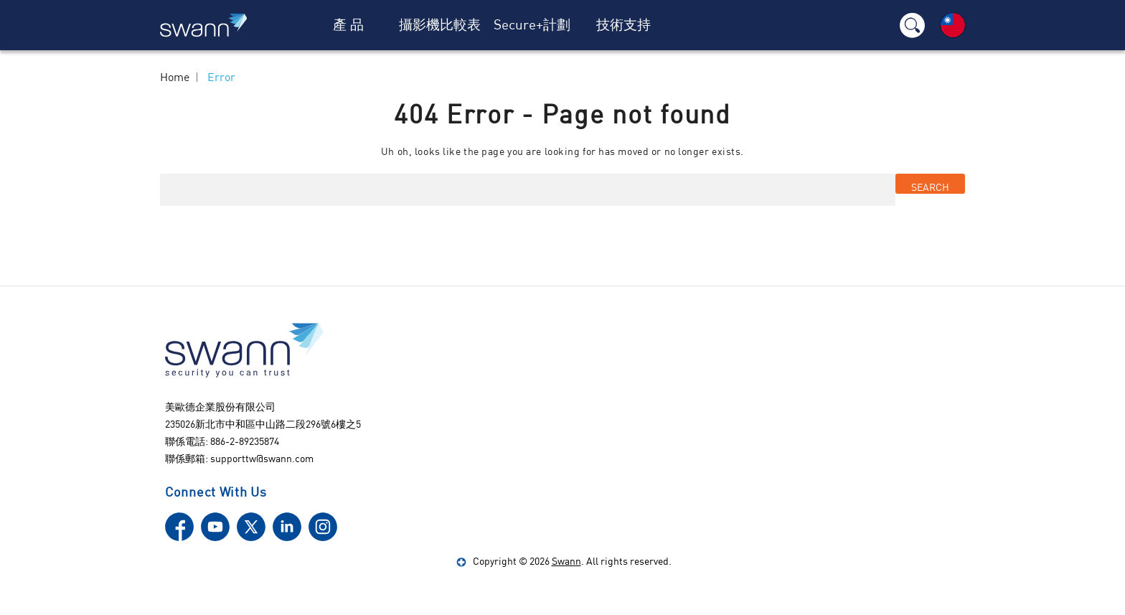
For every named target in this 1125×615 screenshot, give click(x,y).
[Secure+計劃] (532, 25)
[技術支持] (623, 25)
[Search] (912, 25)
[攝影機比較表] (440, 25)
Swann (566, 561)
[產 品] (349, 25)
